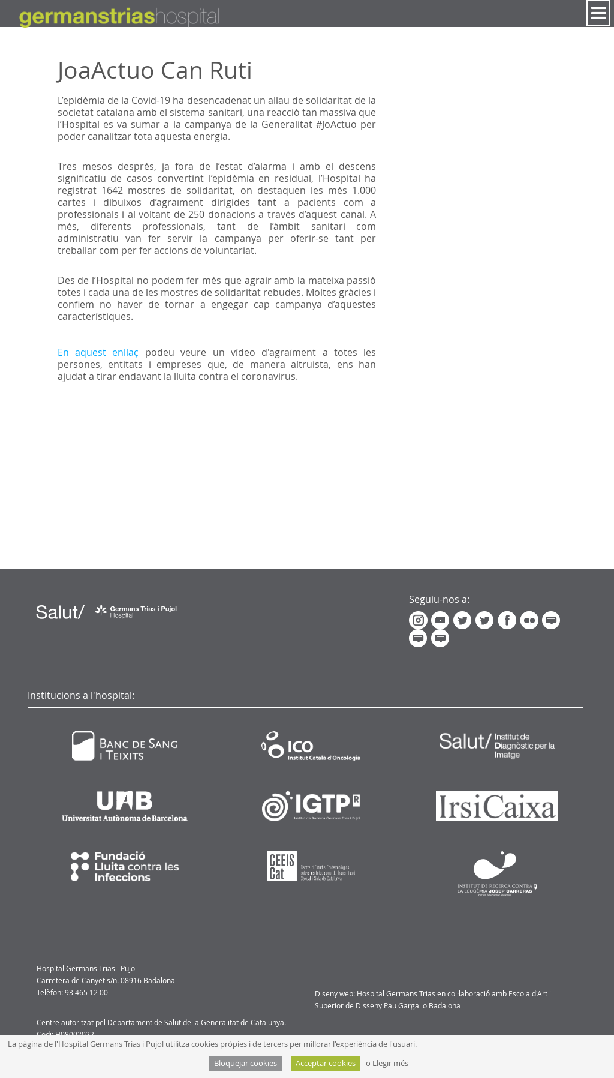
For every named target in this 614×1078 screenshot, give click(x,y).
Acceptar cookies (326, 1063)
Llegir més (390, 1063)
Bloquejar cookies (245, 1063)
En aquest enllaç (98, 352)
